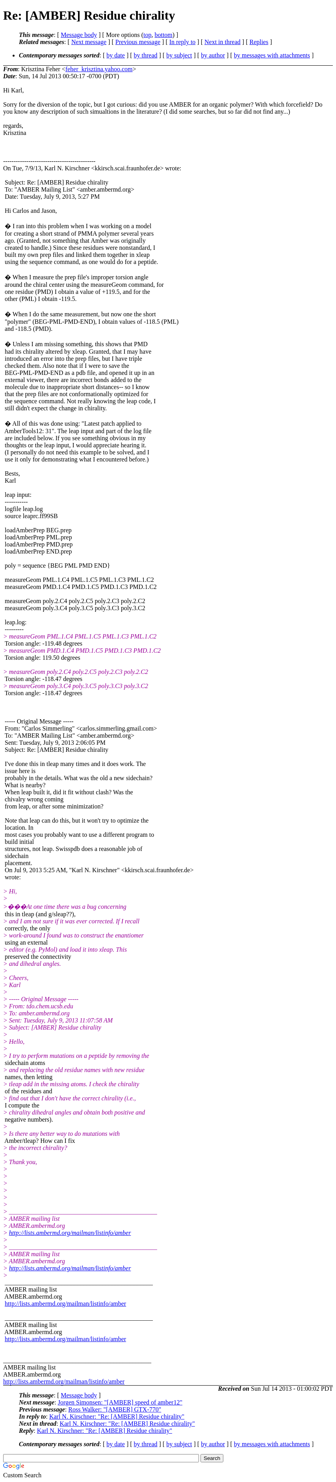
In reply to (182, 42)
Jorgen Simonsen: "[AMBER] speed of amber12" (120, 1402)
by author (213, 55)
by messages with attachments (272, 55)
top (147, 34)
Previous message (137, 42)
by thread (146, 55)
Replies (258, 42)
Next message (88, 42)
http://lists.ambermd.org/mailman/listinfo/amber (70, 1232)
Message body (79, 34)
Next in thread (222, 42)
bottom (163, 34)
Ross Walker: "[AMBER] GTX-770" (114, 1409)
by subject (179, 55)
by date (115, 55)
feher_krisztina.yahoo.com (99, 69)
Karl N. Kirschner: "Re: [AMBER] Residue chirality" (116, 1416)
